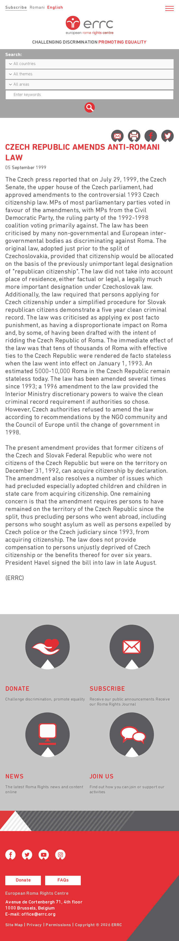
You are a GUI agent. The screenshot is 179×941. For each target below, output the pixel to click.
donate (17, 689)
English (55, 8)
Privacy (34, 925)
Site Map (14, 925)
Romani (37, 8)
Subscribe (16, 8)
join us (102, 777)
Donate (23, 880)
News (14, 777)
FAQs (63, 880)
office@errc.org (38, 914)
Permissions (58, 925)
